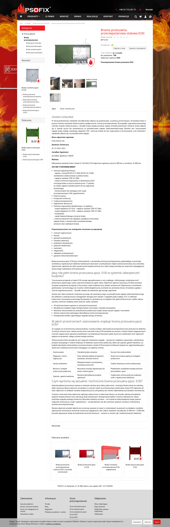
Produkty (33, 16)
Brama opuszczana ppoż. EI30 (135, 467)
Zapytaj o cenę (119, 48)
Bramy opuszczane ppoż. (34, 53)
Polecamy (26, 120)
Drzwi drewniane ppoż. (78, 504)
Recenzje (56, 426)
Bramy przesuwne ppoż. (34, 46)
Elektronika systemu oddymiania (101, 508)
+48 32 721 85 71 (127, 9)
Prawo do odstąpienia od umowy (29, 508)
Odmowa (147, 522)
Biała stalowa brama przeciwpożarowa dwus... (31, 101)
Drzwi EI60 (73, 515)
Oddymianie (98, 511)
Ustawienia (137, 522)
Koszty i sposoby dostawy (29, 504)
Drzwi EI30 (73, 512)
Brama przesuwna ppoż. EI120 (87, 467)
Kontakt (149, 9)
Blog (46, 504)
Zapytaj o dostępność (137, 48)
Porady (47, 501)
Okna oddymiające (100, 501)
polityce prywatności (53, 524)
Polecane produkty (62, 438)
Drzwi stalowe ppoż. (77, 506)
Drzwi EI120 (74, 517)
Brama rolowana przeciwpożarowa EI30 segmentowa (110, 468)
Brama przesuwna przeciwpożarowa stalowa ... (32, 95)
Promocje (123, 16)
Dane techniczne (69, 108)
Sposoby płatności (26, 501)
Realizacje (92, 16)
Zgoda (157, 522)
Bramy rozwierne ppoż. (33, 49)
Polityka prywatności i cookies (55, 509)
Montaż (64, 16)
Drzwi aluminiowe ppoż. (78, 509)
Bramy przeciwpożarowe (31, 38)
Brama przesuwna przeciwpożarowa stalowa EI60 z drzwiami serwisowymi (62, 469)
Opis (54, 108)
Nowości (26, 60)
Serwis (77, 16)
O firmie (49, 16)
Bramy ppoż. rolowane (33, 43)
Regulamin (48, 507)
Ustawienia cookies (27, 511)
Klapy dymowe (99, 504)
